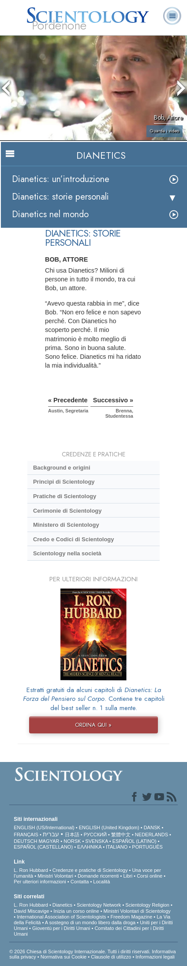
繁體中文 (121, 834)
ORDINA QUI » (93, 725)
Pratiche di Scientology (64, 496)
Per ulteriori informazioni (40, 881)
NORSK (72, 841)
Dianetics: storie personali (60, 196)
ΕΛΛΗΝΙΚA (89, 846)
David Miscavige (31, 911)
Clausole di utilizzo (111, 956)
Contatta (80, 881)
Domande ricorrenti (98, 876)
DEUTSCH (25, 841)
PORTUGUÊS (147, 846)
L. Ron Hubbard (31, 870)
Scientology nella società (67, 553)
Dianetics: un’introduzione (60, 179)
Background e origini (61, 467)
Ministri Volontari (55, 876)
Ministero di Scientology (66, 524)
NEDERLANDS (151, 834)
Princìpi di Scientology (64, 481)
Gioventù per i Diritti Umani (61, 928)
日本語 (72, 834)
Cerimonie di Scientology (67, 510)
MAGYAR (48, 841)
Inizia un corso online (76, 911)
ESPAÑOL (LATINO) (134, 841)
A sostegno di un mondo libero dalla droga (90, 922)
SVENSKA (96, 841)
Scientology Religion (147, 905)
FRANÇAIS (26, 834)
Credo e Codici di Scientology (73, 539)
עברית (51, 834)
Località (101, 881)
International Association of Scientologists (61, 916)
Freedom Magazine (132, 916)
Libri (127, 876)
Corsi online (149, 876)
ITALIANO (116, 846)
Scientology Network (99, 905)
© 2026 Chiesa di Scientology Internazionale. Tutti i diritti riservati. (80, 951)
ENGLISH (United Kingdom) (109, 827)
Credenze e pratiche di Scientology (90, 870)
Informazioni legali (155, 956)
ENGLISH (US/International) (44, 827)
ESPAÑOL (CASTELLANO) (43, 846)
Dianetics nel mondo (50, 214)
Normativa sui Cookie (64, 956)
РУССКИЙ (95, 834)
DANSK (152, 827)
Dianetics (62, 905)
